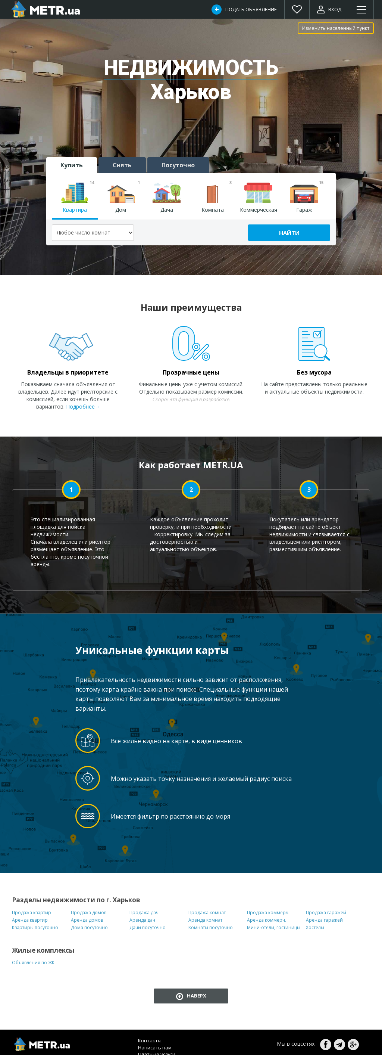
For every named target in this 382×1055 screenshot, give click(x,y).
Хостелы (315, 927)
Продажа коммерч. (268, 912)
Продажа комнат (207, 912)
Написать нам (155, 1047)
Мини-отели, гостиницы (273, 927)
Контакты (150, 1040)
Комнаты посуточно (210, 927)
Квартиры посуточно (35, 927)
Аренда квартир (30, 920)
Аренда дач (142, 920)
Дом (123, 198)
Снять (122, 165)
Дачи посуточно (147, 927)
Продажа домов (88, 912)
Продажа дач (144, 912)
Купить (71, 165)
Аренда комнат (205, 920)
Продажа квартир (31, 912)
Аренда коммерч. (266, 920)
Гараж (306, 198)
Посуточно (178, 165)
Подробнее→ (83, 406)
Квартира (77, 198)
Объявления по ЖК (33, 962)
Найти (289, 232)
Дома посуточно (89, 927)
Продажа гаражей (326, 912)
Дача (167, 198)
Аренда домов (87, 920)
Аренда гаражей (324, 920)
